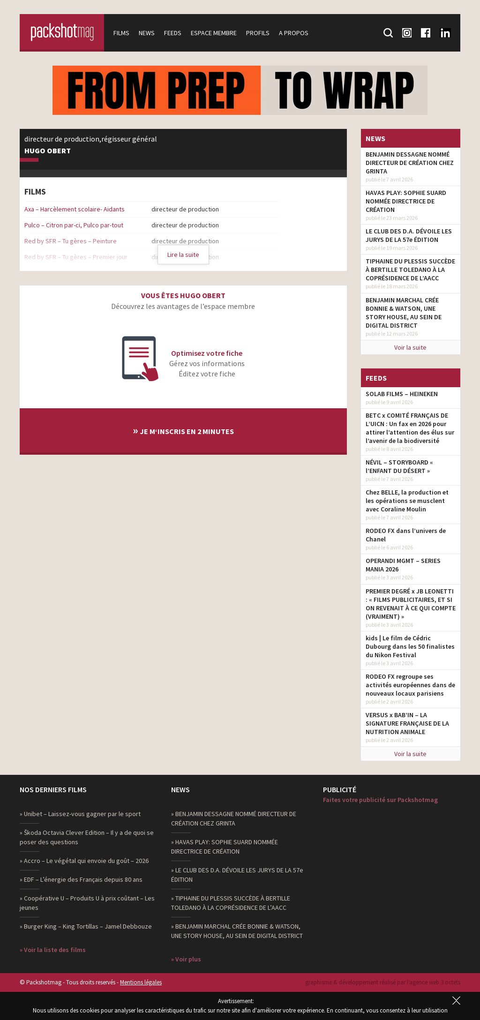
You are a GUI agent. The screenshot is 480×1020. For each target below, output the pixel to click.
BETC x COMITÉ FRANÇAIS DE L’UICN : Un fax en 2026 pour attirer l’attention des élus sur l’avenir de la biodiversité (410, 428)
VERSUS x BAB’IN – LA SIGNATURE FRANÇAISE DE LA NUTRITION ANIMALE (407, 723)
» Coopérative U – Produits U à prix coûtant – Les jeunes (87, 903)
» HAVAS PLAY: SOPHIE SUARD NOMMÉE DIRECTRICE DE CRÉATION (224, 846)
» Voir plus (186, 959)
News (147, 33)
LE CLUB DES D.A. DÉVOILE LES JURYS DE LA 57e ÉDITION (409, 235)
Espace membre (214, 33)
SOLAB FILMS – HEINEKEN (402, 394)
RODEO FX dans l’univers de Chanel (406, 534)
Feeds (172, 33)
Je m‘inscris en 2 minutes (183, 430)
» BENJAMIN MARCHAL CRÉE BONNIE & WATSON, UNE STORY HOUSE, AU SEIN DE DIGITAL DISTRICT (237, 931)
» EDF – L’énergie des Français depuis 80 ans (81, 879)
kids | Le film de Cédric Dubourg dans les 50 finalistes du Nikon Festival (410, 646)
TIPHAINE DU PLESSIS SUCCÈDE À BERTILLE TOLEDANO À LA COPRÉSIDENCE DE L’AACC (410, 269)
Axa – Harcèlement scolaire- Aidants (74, 209)
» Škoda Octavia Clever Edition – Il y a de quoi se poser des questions (87, 837)
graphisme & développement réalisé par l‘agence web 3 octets (382, 982)
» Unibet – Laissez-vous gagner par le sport (80, 814)
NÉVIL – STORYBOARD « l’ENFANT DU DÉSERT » (399, 466)
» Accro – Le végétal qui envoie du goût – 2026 (84, 860)
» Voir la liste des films (53, 949)
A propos (293, 33)
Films (121, 33)
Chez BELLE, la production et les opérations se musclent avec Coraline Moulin (407, 500)
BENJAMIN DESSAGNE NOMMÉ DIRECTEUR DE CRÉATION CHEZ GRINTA (410, 162)
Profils (258, 33)
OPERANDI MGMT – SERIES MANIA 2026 (403, 564)
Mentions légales (141, 982)
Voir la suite (410, 347)
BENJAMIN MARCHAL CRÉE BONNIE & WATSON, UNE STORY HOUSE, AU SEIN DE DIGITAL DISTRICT (404, 313)
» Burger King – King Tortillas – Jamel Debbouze (86, 926)
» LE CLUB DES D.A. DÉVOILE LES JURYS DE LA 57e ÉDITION (237, 875)
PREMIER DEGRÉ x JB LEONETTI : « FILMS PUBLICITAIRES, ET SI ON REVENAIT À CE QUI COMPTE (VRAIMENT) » (411, 604)
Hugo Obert (47, 151)
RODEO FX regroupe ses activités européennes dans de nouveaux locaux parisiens (410, 685)
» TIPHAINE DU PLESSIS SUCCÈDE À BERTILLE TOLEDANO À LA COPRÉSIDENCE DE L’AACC (230, 903)
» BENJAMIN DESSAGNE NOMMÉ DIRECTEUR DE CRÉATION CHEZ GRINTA (233, 818)
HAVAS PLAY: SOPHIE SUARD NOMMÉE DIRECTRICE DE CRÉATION (406, 201)
